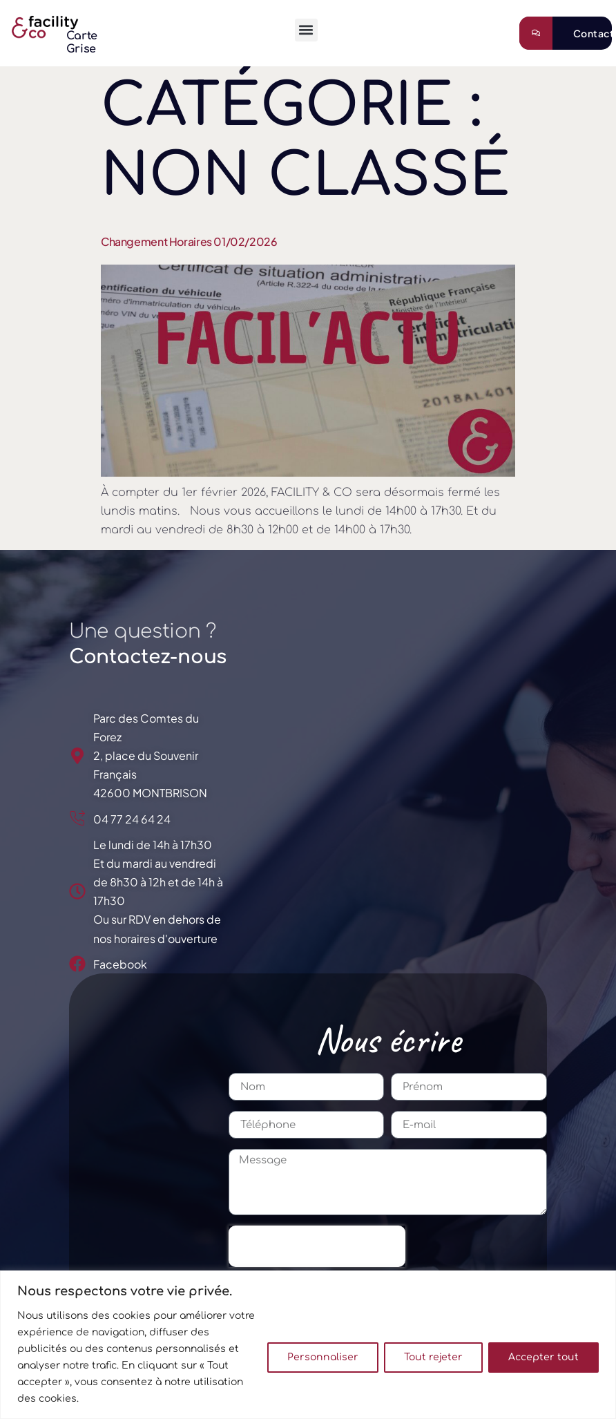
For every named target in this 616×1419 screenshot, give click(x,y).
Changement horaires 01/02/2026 (189, 241)
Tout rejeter (433, 1357)
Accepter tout (543, 1357)
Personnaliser (322, 1357)
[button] (306, 30)
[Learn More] (565, 33)
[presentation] (317, 1246)
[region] (308, 1344)
